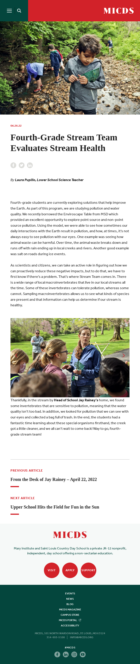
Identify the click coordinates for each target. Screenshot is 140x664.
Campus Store (70, 615)
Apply (70, 570)
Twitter (22, 165)
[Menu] (9, 10)
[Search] (18, 10)
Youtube (83, 654)
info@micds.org (81, 637)
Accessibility (70, 625)
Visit (52, 570)
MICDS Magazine (70, 609)
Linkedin (30, 165)
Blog (70, 604)
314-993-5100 (56, 637)
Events (70, 593)
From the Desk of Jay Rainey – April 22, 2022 (53, 479)
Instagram (74, 654)
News (70, 599)
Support (88, 570)
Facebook (13, 165)
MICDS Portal (70, 620)
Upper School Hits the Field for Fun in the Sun (54, 507)
